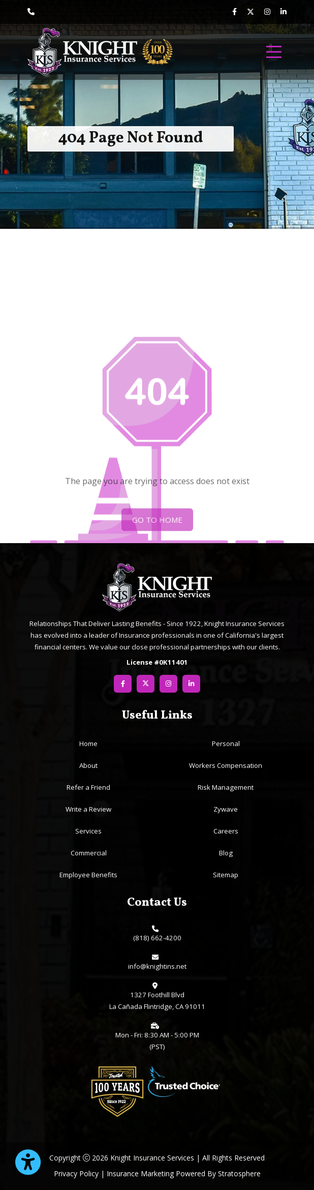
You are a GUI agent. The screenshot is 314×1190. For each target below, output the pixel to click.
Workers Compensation (225, 765)
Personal (226, 743)
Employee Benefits (88, 874)
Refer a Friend (88, 787)
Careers (225, 831)
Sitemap (225, 874)
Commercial (89, 852)
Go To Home (157, 530)
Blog (226, 852)
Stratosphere (239, 1173)
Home (88, 743)
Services (88, 831)
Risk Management (226, 787)
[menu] (274, 52)
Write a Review (88, 809)
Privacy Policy (76, 1173)
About (88, 765)
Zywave (225, 809)
